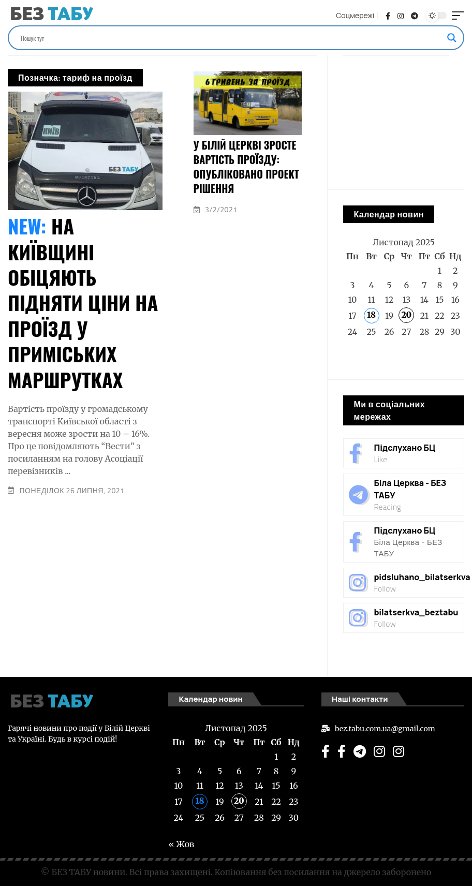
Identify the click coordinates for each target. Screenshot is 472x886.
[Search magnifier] (452, 38)
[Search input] (231, 38)
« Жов (356, 358)
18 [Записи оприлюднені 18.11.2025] (371, 314)
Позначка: (75, 77)
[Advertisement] (162, 583)
